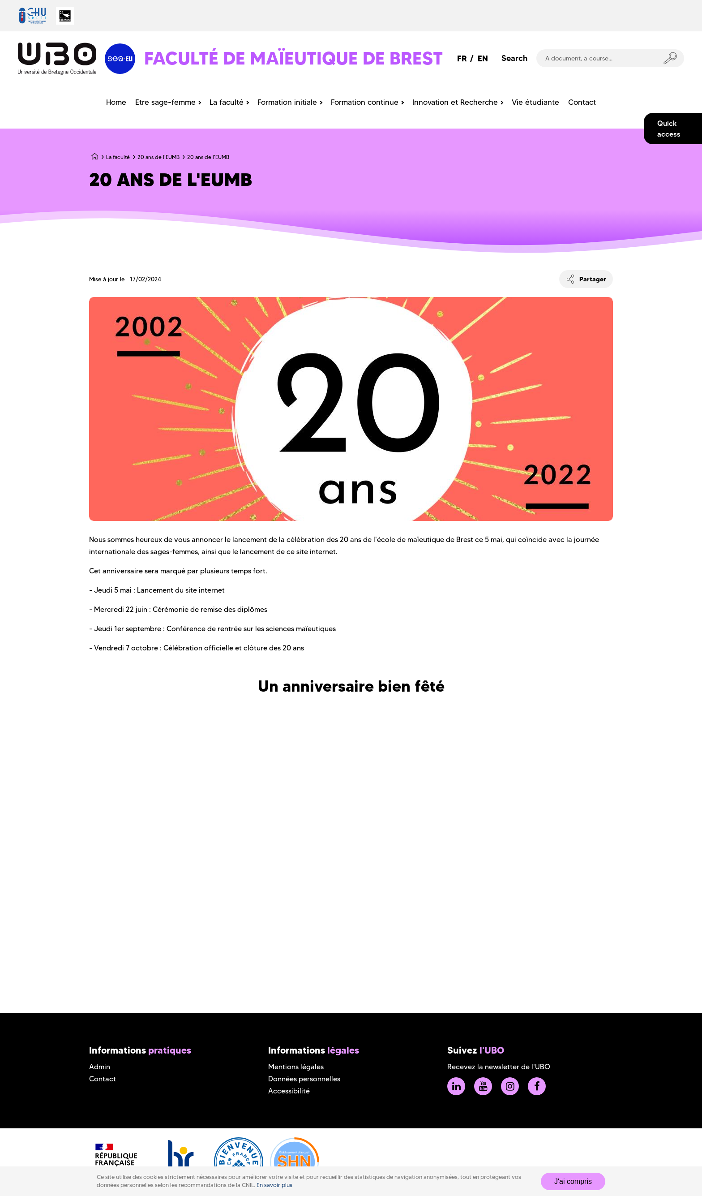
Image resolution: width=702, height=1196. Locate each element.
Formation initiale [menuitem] (287, 102)
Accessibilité (289, 1091)
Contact (102, 1079)
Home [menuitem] (116, 102)
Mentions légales (296, 1067)
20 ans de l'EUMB (158, 157)
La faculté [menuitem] (227, 102)
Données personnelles (304, 1079)
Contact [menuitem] (582, 102)
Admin (99, 1067)
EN (483, 58)
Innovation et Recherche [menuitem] (455, 102)
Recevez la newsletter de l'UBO (498, 1067)
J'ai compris (573, 1181)
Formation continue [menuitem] (364, 102)
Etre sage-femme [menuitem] (165, 102)
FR (462, 58)
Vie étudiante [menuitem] (535, 102)
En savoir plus (274, 1185)
